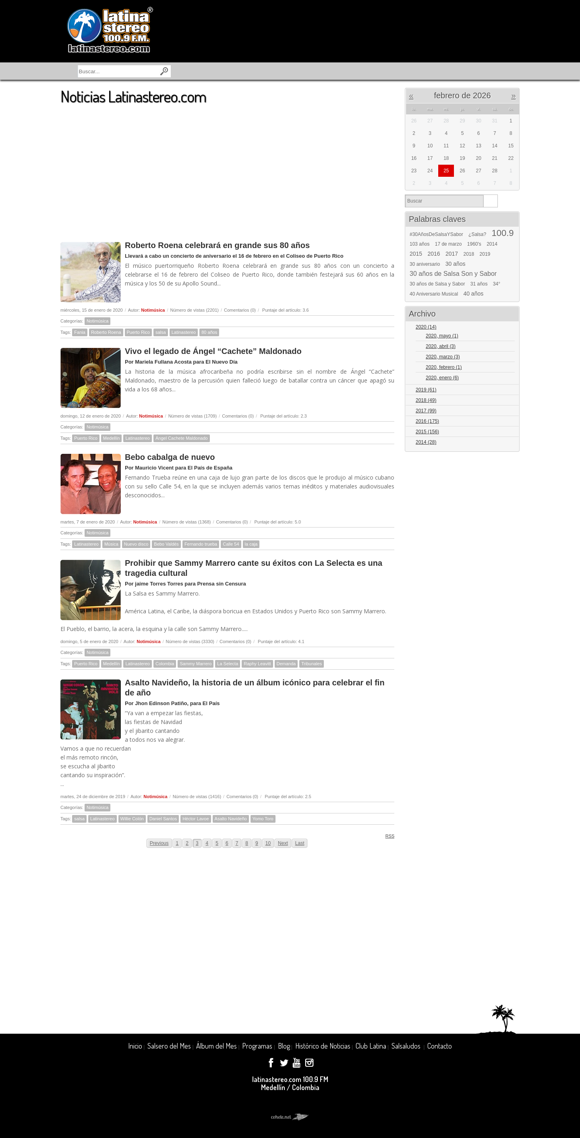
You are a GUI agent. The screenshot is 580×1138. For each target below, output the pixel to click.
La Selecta (227, 663)
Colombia (164, 663)
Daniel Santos (163, 818)
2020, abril (441, 346)
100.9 (502, 233)
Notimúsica (153, 310)
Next (283, 843)
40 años (473, 293)
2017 (451, 253)
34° (496, 283)
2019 (485, 254)
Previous (159, 843)
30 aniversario (425, 264)
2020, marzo (443, 357)
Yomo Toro (263, 818)
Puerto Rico (138, 332)
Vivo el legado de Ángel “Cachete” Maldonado (213, 351)
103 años (419, 244)
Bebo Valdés (166, 544)
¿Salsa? (477, 234)
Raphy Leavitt (257, 663)
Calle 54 (231, 544)
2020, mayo (442, 336)
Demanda (286, 663)
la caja (251, 544)
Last (299, 843)
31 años (479, 283)
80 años (209, 332)
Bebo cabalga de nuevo (170, 457)
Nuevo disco (136, 544)
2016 (434, 253)
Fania (79, 332)
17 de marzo (448, 244)
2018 (469, 254)
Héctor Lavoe (195, 818)
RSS (387, 835)
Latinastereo (184, 332)
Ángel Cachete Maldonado (181, 438)
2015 (416, 253)
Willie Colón (132, 818)
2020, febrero (444, 367)
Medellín (111, 438)
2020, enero (442, 378)
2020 (426, 327)
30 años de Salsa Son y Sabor (453, 273)
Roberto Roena (106, 332)
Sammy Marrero (195, 663)
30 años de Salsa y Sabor (437, 283)
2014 (492, 244)
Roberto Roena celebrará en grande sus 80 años (217, 245)
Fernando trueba (200, 544)
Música (111, 544)
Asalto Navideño (231, 818)
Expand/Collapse (509, 327)
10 (268, 843)
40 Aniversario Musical (434, 294)
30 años (455, 263)
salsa (160, 332)
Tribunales (311, 663)
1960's (474, 244)
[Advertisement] (227, 168)
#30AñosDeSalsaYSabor (436, 234)
